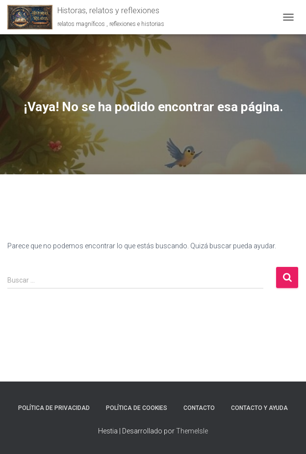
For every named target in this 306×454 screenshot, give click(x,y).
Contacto (199, 408)
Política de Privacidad (54, 408)
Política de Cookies (136, 408)
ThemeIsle (192, 431)
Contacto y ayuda (259, 408)
